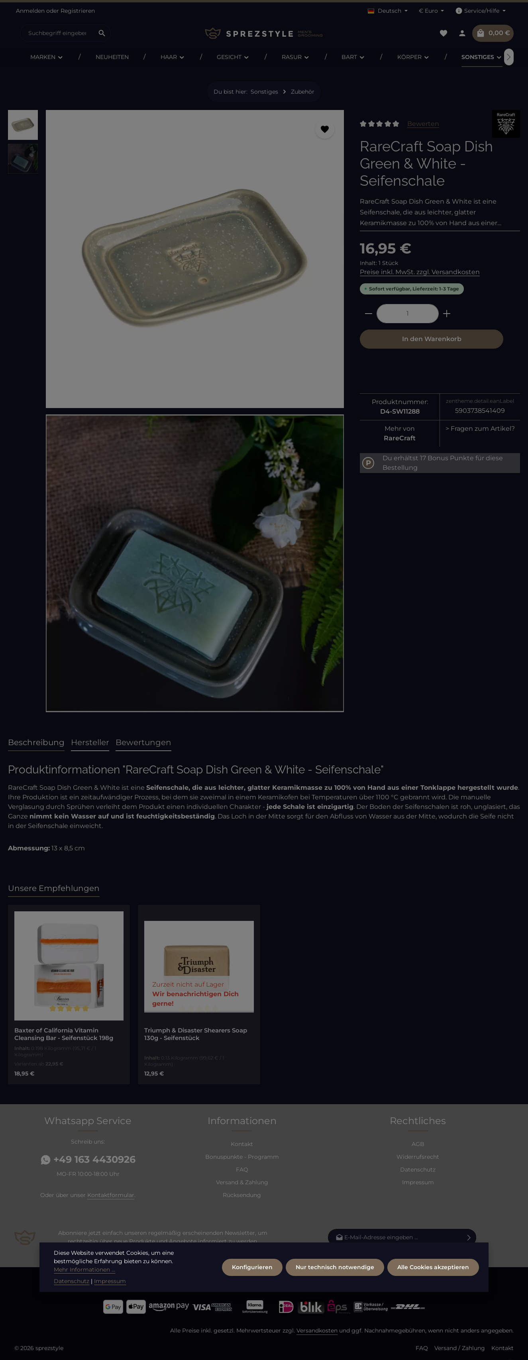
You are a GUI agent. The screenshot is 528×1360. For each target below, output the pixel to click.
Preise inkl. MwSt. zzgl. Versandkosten (420, 272)
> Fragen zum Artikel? (480, 428)
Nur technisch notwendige (335, 1285)
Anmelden (30, 10)
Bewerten (423, 124)
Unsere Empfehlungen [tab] (54, 888)
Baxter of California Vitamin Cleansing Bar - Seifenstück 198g (63, 1034)
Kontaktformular (110, 1195)
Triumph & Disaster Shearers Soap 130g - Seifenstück (195, 1034)
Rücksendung (242, 1195)
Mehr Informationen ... (84, 1287)
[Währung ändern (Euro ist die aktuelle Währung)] (431, 11)
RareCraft (400, 438)
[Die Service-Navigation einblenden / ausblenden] (480, 11)
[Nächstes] (509, 57)
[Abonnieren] (469, 1237)
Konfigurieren (252, 1285)
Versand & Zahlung (242, 1182)
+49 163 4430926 (88, 1159)
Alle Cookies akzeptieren (433, 1285)
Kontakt (242, 1144)
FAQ (242, 1169)
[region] (176, 414)
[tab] (36, 742)
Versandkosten (317, 1330)
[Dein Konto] (462, 33)
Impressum (418, 1182)
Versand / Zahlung (459, 1348)
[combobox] (57, 33)
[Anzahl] (408, 313)
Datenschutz (418, 1169)
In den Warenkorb (431, 339)
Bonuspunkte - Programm (242, 1156)
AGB (418, 1144)
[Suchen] (102, 33)
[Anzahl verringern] (368, 313)
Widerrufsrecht (417, 1156)
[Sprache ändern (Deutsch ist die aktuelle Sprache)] (387, 11)
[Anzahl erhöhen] (446, 313)
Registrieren (78, 10)
